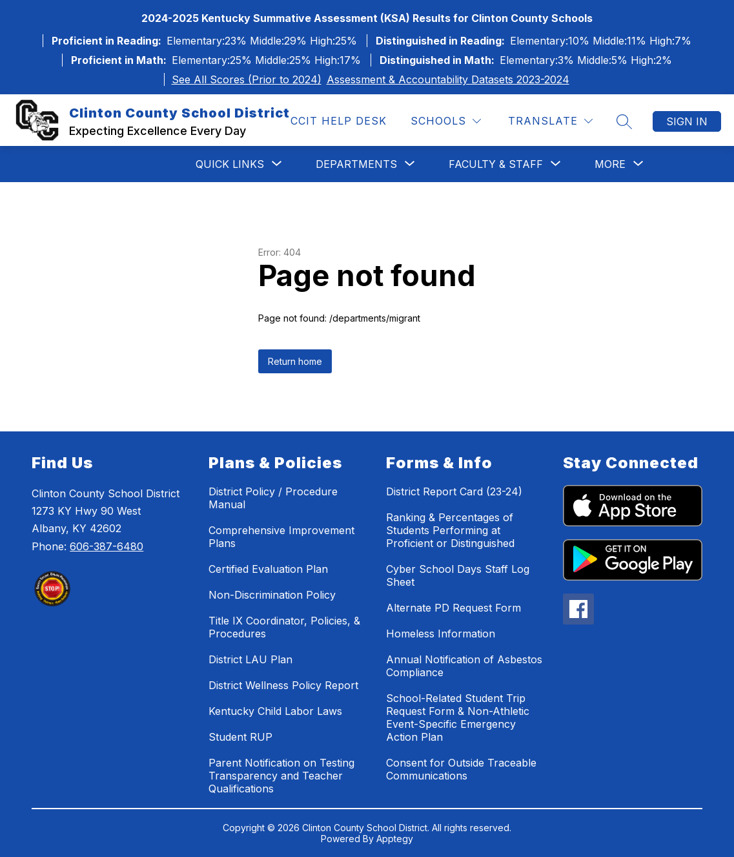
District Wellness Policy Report (283, 685)
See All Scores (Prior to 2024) (246, 79)
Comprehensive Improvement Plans (281, 537)
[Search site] (624, 121)
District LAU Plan (250, 659)
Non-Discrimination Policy (272, 594)
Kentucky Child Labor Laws (275, 711)
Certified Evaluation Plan (268, 569)
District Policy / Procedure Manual (273, 498)
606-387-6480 (106, 546)
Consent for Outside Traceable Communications (461, 769)
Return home (295, 361)
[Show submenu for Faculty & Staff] (496, 164)
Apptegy (394, 838)
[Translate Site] (550, 121)
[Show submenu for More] (610, 164)
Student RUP (240, 736)
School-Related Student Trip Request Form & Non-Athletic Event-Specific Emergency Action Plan (457, 717)
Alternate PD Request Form (453, 607)
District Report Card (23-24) (454, 491)
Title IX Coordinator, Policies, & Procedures (284, 627)
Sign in (687, 121)
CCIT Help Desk (339, 120)
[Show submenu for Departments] (356, 164)
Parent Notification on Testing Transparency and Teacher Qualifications (281, 775)
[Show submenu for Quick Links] (230, 164)
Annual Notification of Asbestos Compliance (464, 666)
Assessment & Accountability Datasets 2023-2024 (448, 79)
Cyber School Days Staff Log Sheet (457, 575)
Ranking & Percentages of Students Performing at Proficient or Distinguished (450, 530)
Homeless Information (440, 633)
